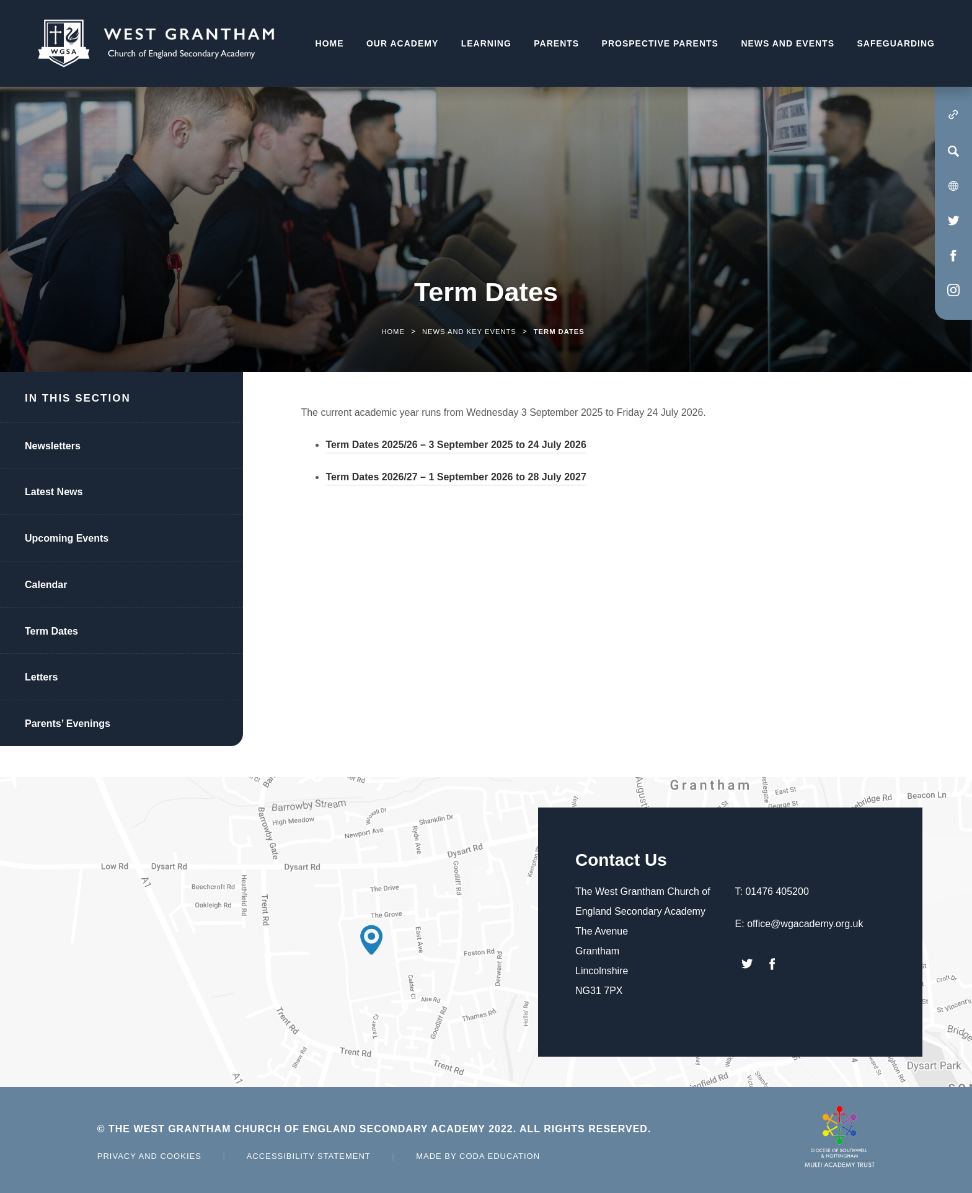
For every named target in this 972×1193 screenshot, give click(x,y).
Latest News (53, 491)
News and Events (787, 43)
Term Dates (51, 631)
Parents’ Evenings (67, 723)
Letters (41, 677)
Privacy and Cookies (149, 1156)
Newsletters (53, 446)
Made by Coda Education (478, 1156)
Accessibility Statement (309, 1156)
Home (330, 43)
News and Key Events (469, 331)
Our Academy (402, 43)
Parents (556, 43)
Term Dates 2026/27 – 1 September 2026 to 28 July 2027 (455, 479)
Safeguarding (896, 43)
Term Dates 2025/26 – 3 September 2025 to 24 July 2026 (455, 446)
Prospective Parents (660, 43)
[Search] (953, 151)
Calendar (46, 584)
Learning (486, 43)
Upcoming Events (66, 538)
